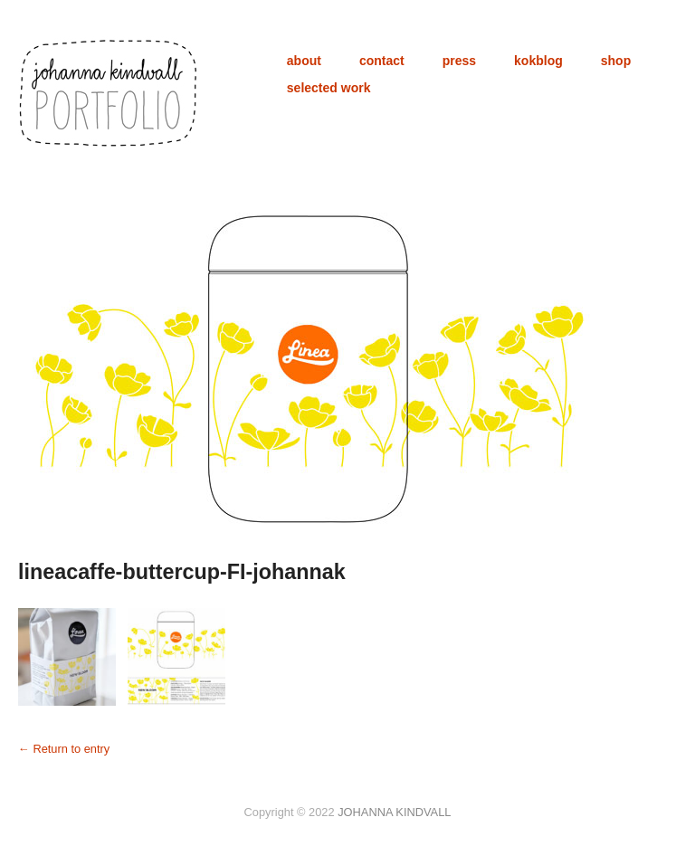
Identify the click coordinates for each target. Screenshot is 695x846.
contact (382, 60)
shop (616, 60)
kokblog (538, 60)
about (304, 60)
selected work (329, 87)
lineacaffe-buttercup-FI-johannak (182, 572)
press (459, 60)
